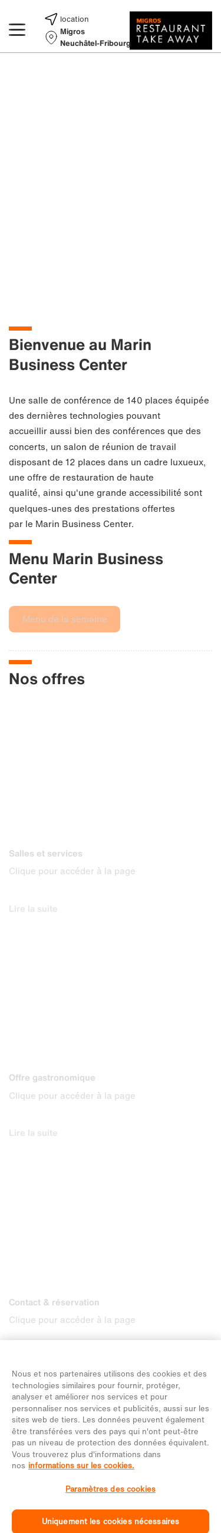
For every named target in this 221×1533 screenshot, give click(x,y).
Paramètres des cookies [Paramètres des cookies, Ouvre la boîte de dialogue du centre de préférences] (110, 1496)
